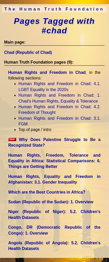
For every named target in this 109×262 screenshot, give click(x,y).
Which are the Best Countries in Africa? (46, 192)
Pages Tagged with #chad (54, 25)
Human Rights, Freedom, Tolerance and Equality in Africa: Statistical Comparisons (54, 161)
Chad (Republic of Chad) (28, 52)
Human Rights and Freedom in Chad (47, 72)
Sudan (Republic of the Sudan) (50, 202)
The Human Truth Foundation (54, 9)
